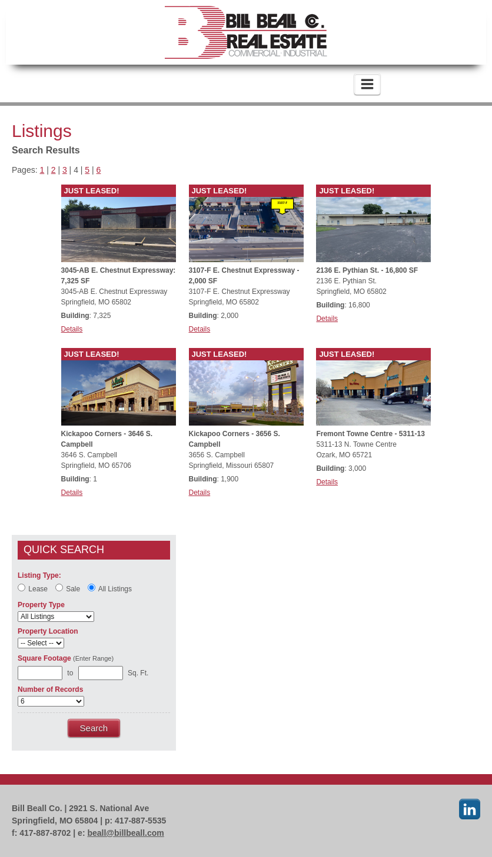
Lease (33, 588)
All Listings (110, 588)
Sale (67, 588)
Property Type (41, 604)
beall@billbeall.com (125, 833)
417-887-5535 (154, 84)
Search (94, 728)
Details (72, 329)
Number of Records (50, 689)
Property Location (48, 631)
